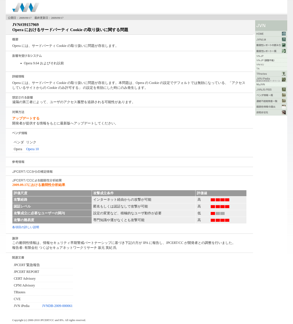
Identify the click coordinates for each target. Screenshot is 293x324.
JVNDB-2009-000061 (57, 306)
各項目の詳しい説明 (25, 227)
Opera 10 (32, 149)
